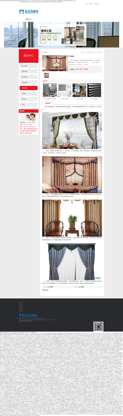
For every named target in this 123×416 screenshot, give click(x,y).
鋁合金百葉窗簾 (94, 98)
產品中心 (28, 19)
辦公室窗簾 (29, 321)
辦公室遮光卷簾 (64, 98)
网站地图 (78, 333)
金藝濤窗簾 (22, 19)
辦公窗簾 (24, 66)
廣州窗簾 (21, 321)
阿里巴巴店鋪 (89, 4)
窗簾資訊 (55, 19)
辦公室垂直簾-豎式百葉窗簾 (50, 98)
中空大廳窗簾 (81, 287)
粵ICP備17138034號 (99, 321)
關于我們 (61, 19)
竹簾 (23, 104)
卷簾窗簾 (39, 19)
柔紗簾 (24, 93)
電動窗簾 (34, 19)
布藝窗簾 (24, 88)
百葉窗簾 (44, 19)
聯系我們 (97, 4)
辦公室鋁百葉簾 (79, 98)
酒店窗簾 (24, 77)
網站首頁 (21, 302)
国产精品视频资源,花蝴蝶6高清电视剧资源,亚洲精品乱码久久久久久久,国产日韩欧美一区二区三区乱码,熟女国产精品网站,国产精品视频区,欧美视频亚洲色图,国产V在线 (38, 0)
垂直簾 (24, 99)
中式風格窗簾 (50, 287)
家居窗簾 (24, 82)
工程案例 (50, 19)
